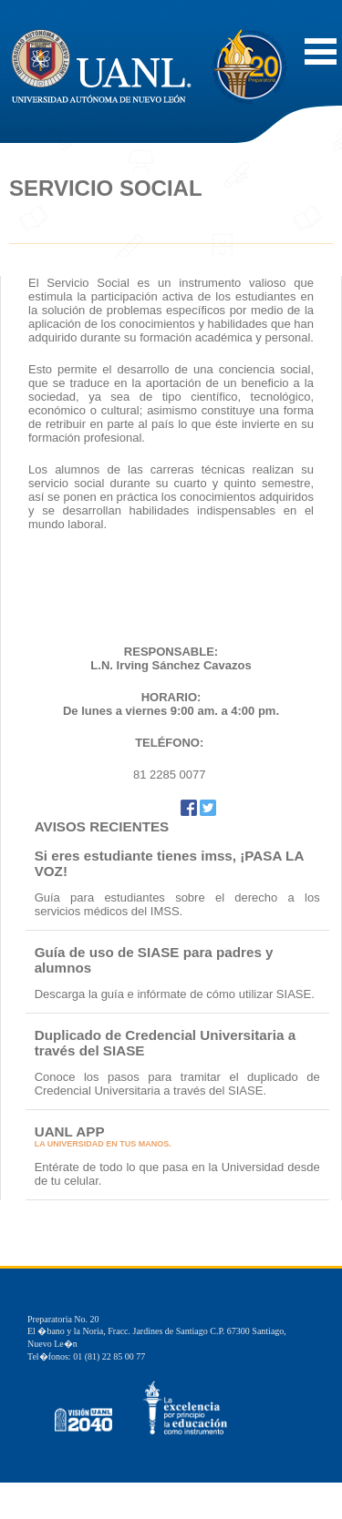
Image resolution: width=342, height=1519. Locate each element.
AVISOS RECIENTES (102, 826)
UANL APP (70, 1131)
